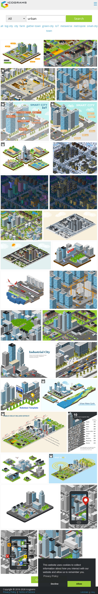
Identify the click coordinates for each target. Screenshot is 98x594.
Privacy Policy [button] (50, 576)
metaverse (66, 26)
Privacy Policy (9, 592)
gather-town (33, 26)
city (16, 26)
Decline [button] (55, 584)
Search (79, 19)
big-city (9, 26)
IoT (57, 26)
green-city (48, 26)
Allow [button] (79, 584)
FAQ (93, 592)
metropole (80, 26)
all (2, 26)
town (49, 30)
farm (22, 26)
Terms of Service (27, 592)
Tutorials (84, 592)
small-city (92, 26)
